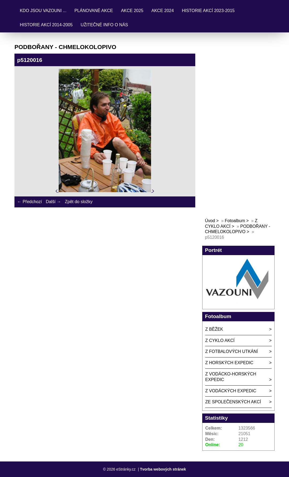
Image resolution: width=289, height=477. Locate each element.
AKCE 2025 (132, 10)
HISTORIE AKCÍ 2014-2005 (46, 25)
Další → (53, 201)
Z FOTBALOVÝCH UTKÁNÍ (231, 351)
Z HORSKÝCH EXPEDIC (229, 362)
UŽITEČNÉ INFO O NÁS (104, 25)
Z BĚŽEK (214, 329)
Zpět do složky (78, 201)
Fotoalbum (235, 220)
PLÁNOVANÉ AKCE (93, 10)
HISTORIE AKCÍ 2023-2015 (208, 10)
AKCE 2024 (162, 10)
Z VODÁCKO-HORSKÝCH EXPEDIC (230, 377)
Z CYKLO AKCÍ (219, 340)
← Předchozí (29, 201)
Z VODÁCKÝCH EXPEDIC (230, 391)
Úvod (210, 220)
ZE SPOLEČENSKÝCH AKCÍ (233, 402)
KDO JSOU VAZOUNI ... (43, 10)
